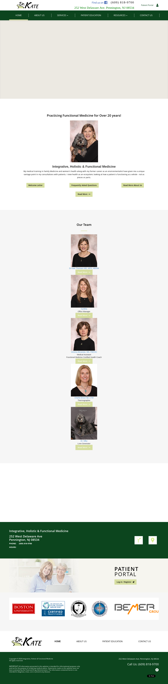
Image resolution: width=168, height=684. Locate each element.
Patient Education (112, 641)
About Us (81, 641)
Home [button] (21, 15)
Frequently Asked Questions (84, 185)
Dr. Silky (84, 441)
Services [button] (65, 15)
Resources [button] (124, 15)
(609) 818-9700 (122, 2)
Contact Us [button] (149, 15)
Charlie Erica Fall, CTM (84, 398)
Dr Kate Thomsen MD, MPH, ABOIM (84, 268)
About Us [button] (42, 15)
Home (57, 641)
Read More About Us (132, 185)
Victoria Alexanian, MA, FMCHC (84, 352)
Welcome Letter (35, 185)
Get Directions (139, 540)
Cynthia (84, 309)
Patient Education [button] (94, 15)
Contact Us (144, 641)
